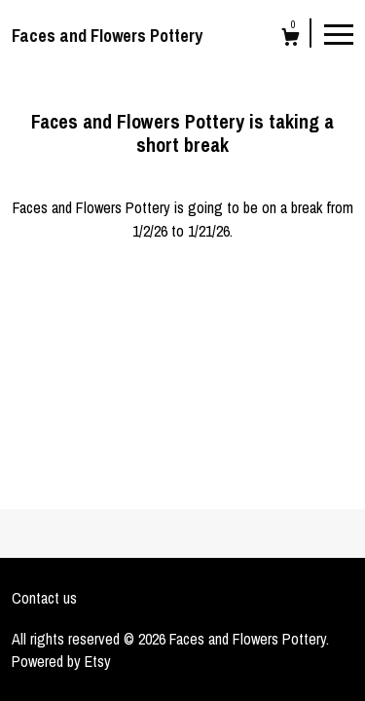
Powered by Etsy (61, 661)
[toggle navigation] (338, 33)
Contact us (44, 598)
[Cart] (290, 39)
